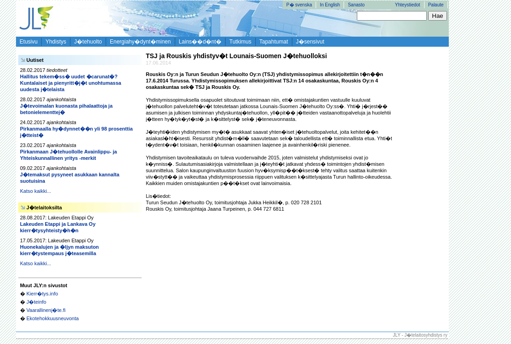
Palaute (436, 4)
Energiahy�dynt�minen (140, 41)
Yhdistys (55, 41)
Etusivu (29, 41)
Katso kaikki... (35, 191)
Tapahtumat (273, 41)
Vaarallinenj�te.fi (46, 310)
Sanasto (356, 4)
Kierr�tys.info (42, 293)
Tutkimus (240, 41)
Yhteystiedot (407, 4)
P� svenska (299, 4)
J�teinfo (36, 302)
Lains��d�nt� (200, 41)
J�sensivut (310, 41)
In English (330, 4)
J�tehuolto (88, 41)
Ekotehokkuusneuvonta (53, 318)
